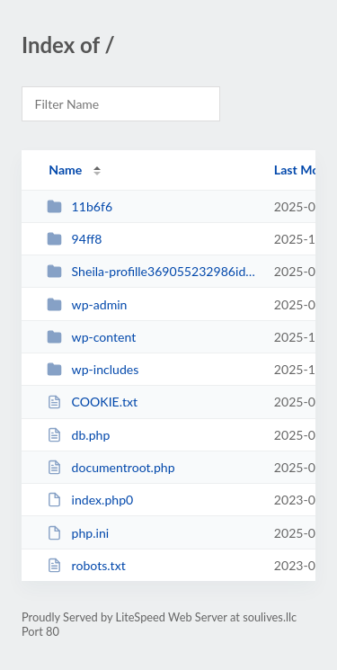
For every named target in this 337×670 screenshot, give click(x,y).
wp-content (91, 336)
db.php (78, 434)
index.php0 (90, 499)
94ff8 (74, 238)
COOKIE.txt (92, 401)
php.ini (78, 532)
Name (65, 169)
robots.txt (86, 565)
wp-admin (87, 304)
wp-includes (92, 369)
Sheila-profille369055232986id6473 (152, 271)
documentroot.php (110, 467)
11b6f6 (79, 206)
